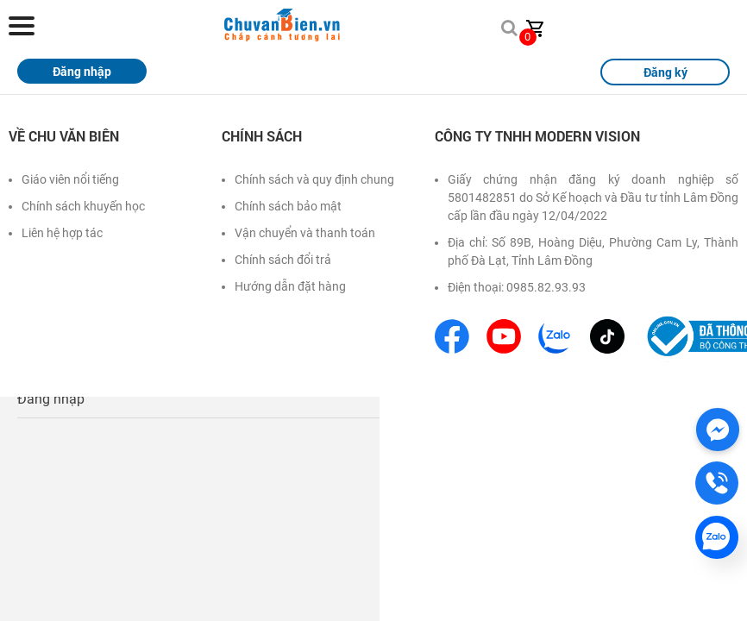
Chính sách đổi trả (283, 260)
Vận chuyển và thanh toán (305, 233)
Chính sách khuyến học (83, 206)
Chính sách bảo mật (288, 206)
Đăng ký (665, 72)
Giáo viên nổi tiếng (70, 179)
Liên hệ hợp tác (62, 233)
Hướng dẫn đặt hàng (290, 286)
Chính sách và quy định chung (314, 179)
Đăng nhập (51, 399)
